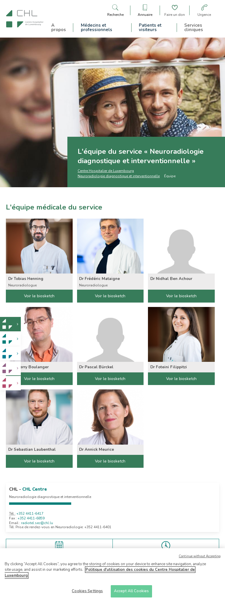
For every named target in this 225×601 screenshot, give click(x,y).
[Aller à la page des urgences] (204, 10)
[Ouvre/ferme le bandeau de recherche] (115, 10)
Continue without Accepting (200, 557)
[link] (10, 324)
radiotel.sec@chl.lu (37, 523)
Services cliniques (193, 27)
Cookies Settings (87, 592)
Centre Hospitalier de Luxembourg (106, 170)
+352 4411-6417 (29, 513)
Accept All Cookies (131, 592)
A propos (58, 27)
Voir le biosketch (39, 296)
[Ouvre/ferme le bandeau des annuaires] (145, 10)
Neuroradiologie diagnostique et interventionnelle (119, 176)
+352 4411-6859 (31, 518)
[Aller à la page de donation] (174, 10)
